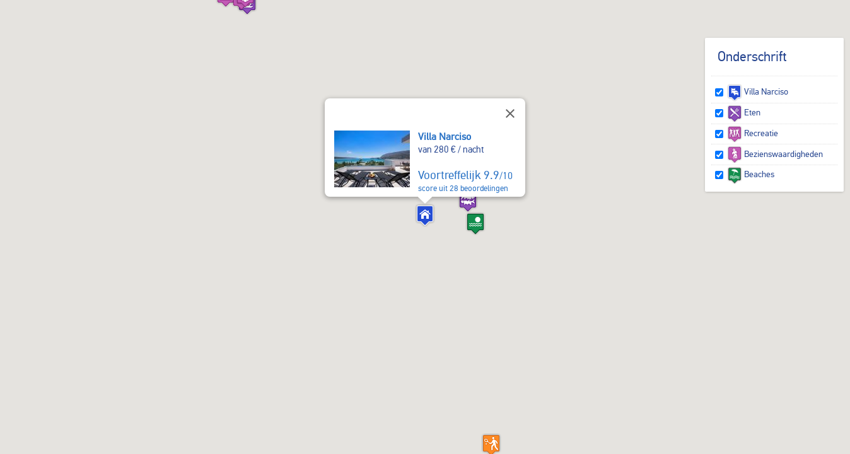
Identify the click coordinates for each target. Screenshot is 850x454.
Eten (743, 112)
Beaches (750, 174)
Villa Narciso (444, 137)
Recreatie (752, 133)
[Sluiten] (510, 113)
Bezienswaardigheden (775, 154)
